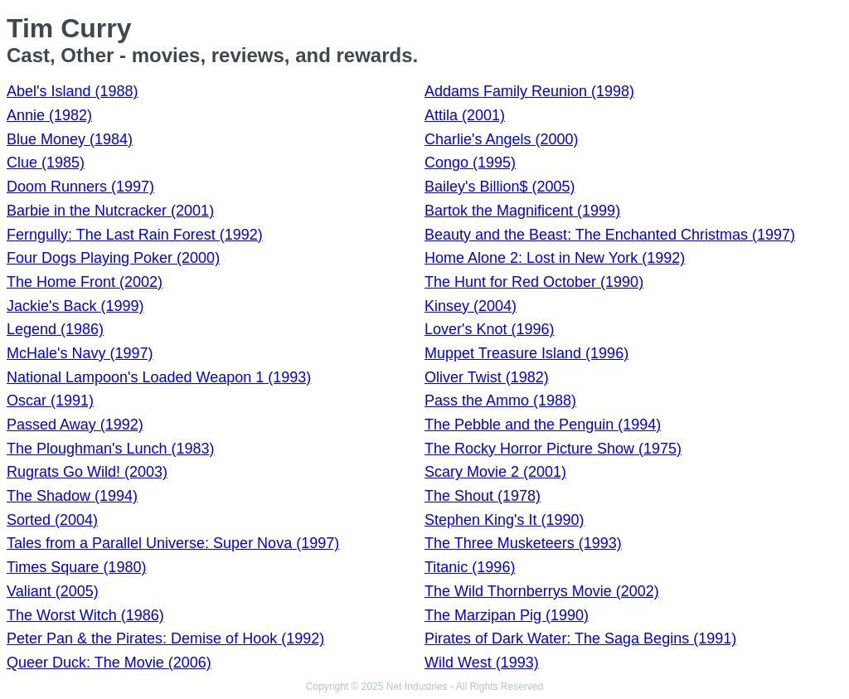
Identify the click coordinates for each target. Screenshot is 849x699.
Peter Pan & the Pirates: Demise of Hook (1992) (165, 638)
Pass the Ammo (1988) (500, 400)
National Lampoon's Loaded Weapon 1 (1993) (159, 377)
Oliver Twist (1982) (486, 377)
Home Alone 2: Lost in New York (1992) (554, 258)
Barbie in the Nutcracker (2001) (110, 210)
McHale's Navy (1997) (80, 353)
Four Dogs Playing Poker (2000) (113, 258)
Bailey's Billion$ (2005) (499, 186)
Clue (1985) (46, 162)
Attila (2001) (464, 115)
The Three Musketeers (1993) (523, 543)
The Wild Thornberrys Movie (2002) (541, 591)
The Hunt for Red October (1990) (533, 282)
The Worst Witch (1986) (85, 615)
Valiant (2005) (53, 591)
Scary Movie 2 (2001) (495, 472)
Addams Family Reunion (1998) (529, 91)
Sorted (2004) (52, 520)
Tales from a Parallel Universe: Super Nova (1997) (173, 543)
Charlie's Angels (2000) (501, 139)
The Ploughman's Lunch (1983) (111, 448)
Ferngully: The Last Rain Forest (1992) (135, 234)
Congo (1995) (470, 162)
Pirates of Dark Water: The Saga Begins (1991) (580, 638)
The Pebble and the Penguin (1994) (542, 424)
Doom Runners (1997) (80, 186)
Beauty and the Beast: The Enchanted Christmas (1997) (609, 234)
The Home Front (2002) (85, 282)
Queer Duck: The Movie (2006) (109, 662)
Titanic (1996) (469, 567)
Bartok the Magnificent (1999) (522, 210)
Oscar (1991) (50, 400)
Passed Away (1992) (75, 424)
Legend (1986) (55, 329)
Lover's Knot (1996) (489, 329)
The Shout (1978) (482, 496)
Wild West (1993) (481, 662)
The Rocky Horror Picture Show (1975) (553, 448)
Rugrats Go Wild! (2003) (87, 472)
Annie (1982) (49, 115)
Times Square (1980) (76, 567)
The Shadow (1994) (72, 496)
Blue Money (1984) (70, 139)
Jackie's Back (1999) (75, 306)
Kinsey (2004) (470, 306)
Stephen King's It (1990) (504, 520)
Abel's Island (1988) (72, 91)
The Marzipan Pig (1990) (506, 615)
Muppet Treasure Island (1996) (526, 353)
